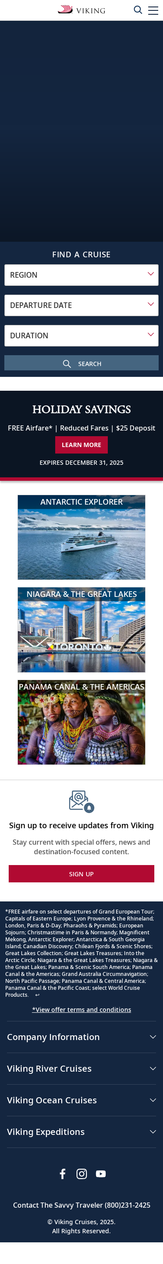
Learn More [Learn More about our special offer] (81, 445)
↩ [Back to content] (37, 994)
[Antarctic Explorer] (81, 537)
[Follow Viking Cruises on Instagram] (82, 1174)
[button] (153, 10)
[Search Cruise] (81, 362)
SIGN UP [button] (81, 874)
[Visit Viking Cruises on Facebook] (62, 1174)
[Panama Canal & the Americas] (81, 722)
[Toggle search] (138, 9)
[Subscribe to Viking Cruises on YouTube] (101, 1174)
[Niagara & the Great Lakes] (81, 629)
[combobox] (81, 275)
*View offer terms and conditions (81, 1009)
